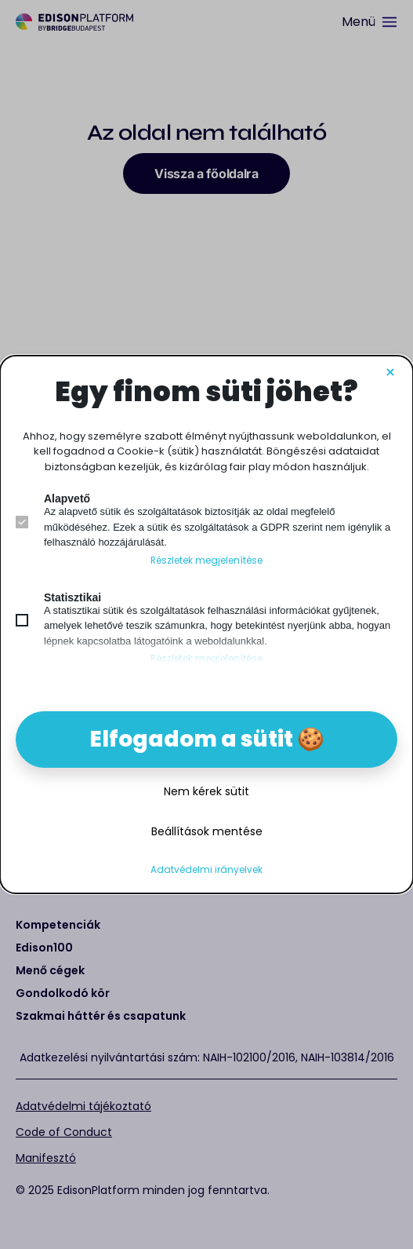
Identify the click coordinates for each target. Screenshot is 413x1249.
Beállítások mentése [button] (207, 831)
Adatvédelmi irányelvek (206, 870)
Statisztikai (72, 597)
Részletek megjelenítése (206, 560)
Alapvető (67, 498)
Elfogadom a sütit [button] (191, 739)
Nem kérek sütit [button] (206, 791)
